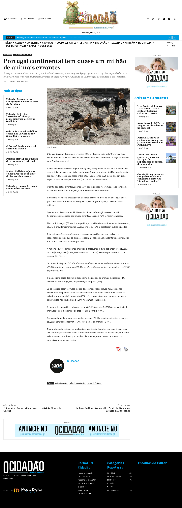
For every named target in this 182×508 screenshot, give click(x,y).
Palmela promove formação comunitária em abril (22, 187)
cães (71, 383)
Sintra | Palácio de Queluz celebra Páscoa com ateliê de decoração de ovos (21, 174)
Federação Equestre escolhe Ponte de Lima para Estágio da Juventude (103, 409)
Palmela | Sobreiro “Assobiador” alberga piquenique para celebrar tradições (20, 118)
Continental (80, 383)
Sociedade (7, 55)
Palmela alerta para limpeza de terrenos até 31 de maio (22, 160)
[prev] (169, 37)
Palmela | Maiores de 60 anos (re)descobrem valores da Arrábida (22, 101)
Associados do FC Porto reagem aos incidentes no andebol (150, 125)
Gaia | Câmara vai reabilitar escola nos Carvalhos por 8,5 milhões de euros (21, 134)
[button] (175, 19)
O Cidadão (11, 81)
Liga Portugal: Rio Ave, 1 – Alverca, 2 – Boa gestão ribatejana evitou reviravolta (54, 37)
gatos (90, 383)
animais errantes (61, 383)
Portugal (98, 383)
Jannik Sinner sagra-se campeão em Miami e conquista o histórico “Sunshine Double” (150, 178)
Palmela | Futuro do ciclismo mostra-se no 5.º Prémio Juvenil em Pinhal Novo (150, 141)
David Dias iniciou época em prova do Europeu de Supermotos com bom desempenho (150, 159)
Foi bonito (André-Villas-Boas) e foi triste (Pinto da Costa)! (32, 409)
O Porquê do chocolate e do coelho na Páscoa (21, 147)
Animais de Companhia (22, 55)
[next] (174, 37)
